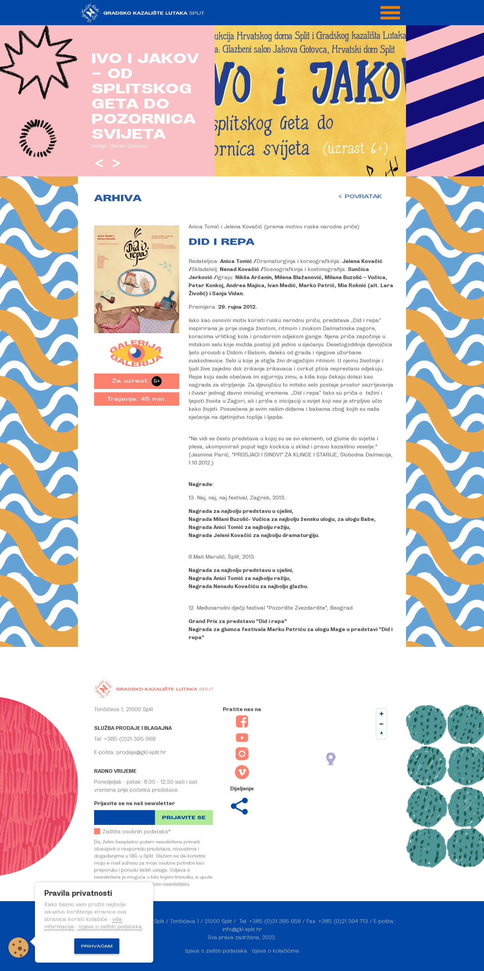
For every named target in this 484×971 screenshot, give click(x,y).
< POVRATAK (360, 196)
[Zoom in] (381, 714)
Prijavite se (184, 817)
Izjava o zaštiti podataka (216, 951)
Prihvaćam (97, 946)
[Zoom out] (381, 724)
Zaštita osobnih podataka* (132, 831)
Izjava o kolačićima (275, 951)
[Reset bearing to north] (381, 734)
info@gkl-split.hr (242, 929)
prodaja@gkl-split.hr (141, 752)
